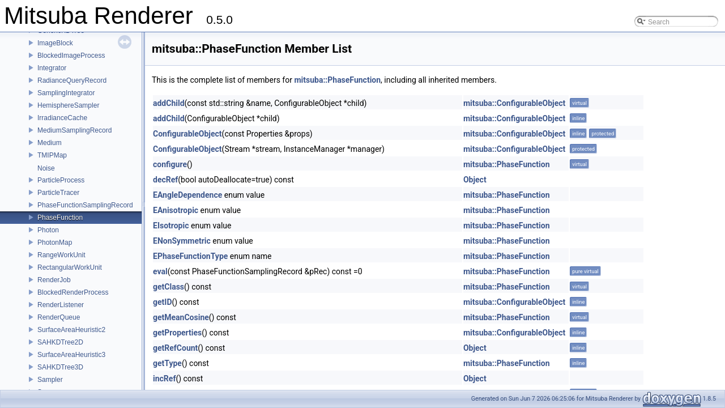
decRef (165, 179)
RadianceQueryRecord (71, 80)
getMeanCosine (181, 317)
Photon (48, 230)
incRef (164, 378)
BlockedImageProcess (71, 56)
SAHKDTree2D (60, 342)
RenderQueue (58, 317)
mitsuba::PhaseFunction (337, 79)
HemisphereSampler (68, 105)
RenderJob (54, 280)
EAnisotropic (175, 210)
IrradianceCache (62, 118)
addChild (169, 103)
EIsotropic (171, 225)
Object (475, 179)
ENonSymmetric (182, 240)
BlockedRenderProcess (72, 292)
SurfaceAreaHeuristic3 (71, 355)
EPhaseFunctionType (190, 256)
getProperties (177, 332)
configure (170, 164)
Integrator (51, 68)
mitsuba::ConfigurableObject (514, 103)
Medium (49, 143)
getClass (168, 286)
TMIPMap (52, 155)
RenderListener (60, 305)
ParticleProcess (60, 180)
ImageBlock (55, 43)
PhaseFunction (60, 218)
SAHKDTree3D (60, 367)
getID (162, 302)
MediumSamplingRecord (74, 130)
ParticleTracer (58, 193)
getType (167, 363)
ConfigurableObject (187, 133)
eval (160, 271)
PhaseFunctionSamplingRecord (85, 205)
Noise (46, 168)
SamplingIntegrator (66, 93)
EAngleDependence (187, 194)
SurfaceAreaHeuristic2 (71, 330)
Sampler (50, 380)
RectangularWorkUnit (69, 267)
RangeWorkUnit (61, 255)
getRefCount (175, 347)
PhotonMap (54, 242)
